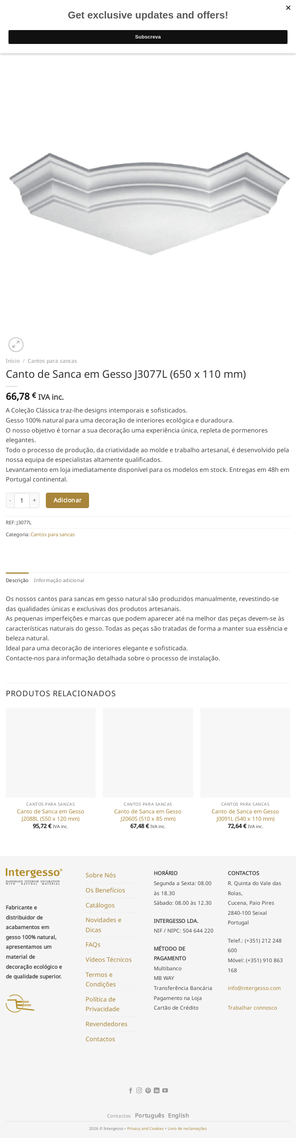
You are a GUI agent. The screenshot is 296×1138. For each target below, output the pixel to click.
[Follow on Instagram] (139, 1091)
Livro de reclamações (187, 1128)
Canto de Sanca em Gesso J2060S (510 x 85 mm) (148, 815)
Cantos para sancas (52, 360)
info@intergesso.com (254, 988)
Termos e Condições (101, 979)
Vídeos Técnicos (109, 959)
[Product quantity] (22, 500)
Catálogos (100, 905)
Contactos (100, 1039)
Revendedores (107, 1024)
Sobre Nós (101, 875)
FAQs (93, 944)
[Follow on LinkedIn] (157, 1091)
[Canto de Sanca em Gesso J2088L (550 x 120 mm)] (51, 753)
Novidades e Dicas (103, 925)
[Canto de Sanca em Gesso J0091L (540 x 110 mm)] (245, 753)
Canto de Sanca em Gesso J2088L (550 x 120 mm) (50, 815)
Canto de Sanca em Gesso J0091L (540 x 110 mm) (245, 815)
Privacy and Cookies (145, 1128)
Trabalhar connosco (252, 1007)
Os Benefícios (105, 890)
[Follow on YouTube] (165, 1091)
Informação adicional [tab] (59, 580)
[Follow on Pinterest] (148, 1091)
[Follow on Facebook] (131, 1091)
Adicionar (68, 500)
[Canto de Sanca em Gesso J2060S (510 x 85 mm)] (148, 753)
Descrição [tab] (17, 580)
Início (13, 360)
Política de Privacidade (102, 1004)
